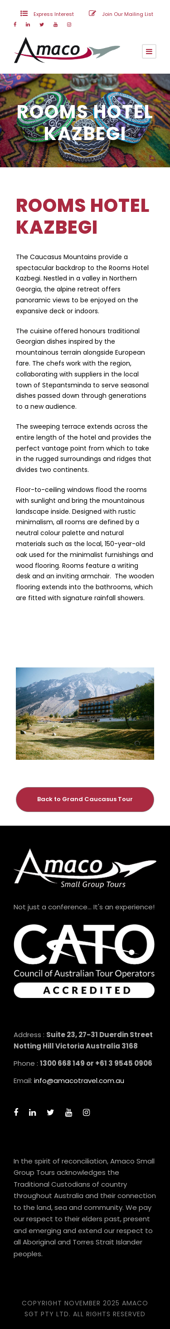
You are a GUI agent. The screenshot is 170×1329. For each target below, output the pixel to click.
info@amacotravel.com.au (79, 1080)
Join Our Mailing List (127, 14)
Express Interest (54, 14)
